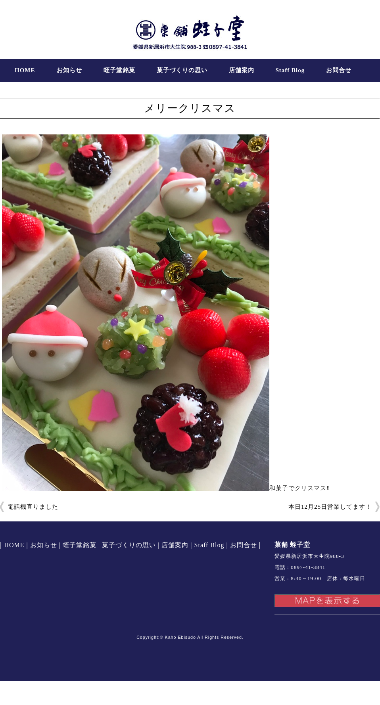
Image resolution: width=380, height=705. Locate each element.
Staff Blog (290, 70)
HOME (25, 70)
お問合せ (338, 70)
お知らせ (69, 70)
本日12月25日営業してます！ (330, 507)
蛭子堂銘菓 (119, 70)
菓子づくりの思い (182, 70)
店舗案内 (241, 70)
